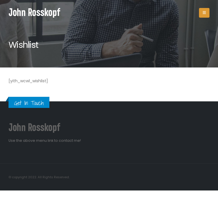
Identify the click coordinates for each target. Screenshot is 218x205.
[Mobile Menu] (204, 13)
